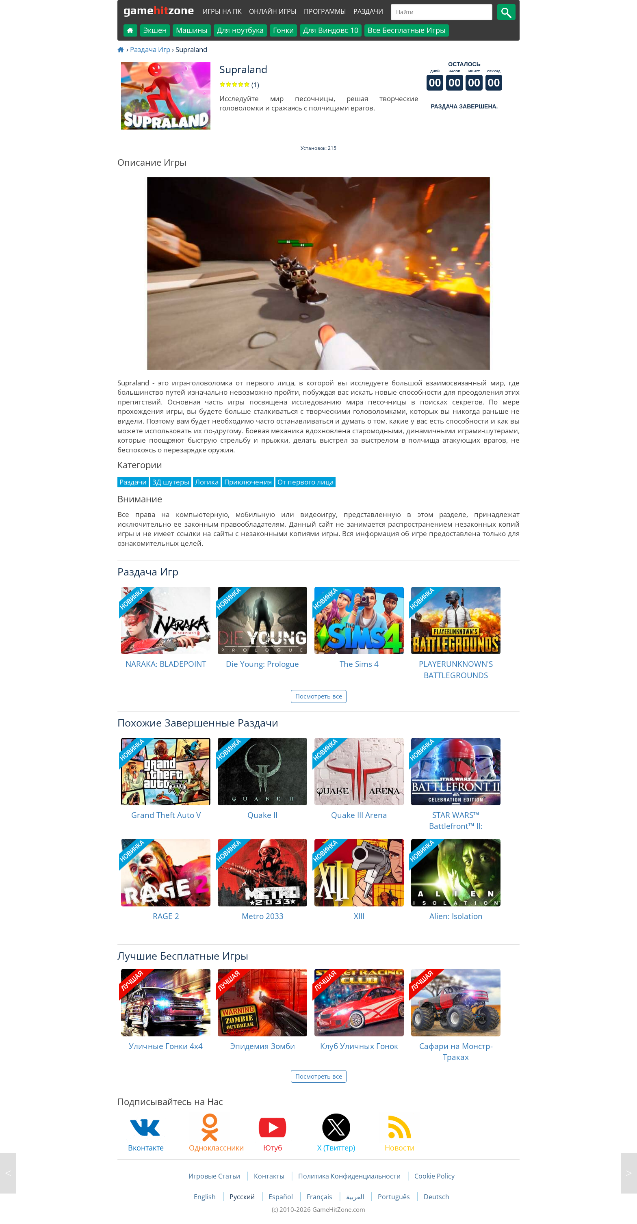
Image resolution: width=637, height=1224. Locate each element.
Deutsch (436, 1196)
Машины (192, 30)
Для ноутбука (240, 30)
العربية (356, 1196)
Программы (325, 11)
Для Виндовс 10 (330, 30)
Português (395, 1196)
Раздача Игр (150, 49)
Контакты (269, 1176)
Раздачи (368, 11)
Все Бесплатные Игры (407, 30)
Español (282, 1196)
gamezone (159, 10)
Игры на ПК (222, 11)
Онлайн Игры (273, 11)
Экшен (155, 30)
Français (320, 1196)
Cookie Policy (434, 1176)
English (205, 1196)
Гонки (283, 30)
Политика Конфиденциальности (349, 1176)
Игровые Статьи (214, 1176)
